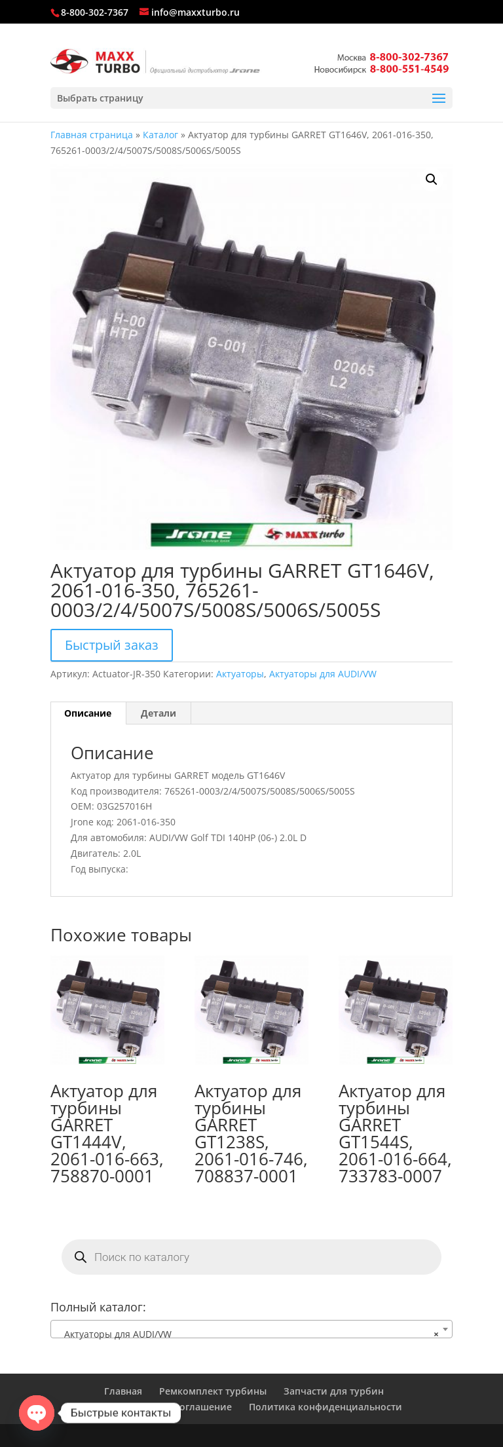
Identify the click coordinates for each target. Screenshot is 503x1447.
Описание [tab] (87, 713)
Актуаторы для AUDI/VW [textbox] (247, 1334)
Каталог (160, 134)
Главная (123, 1391)
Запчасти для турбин (334, 1391)
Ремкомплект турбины (213, 1391)
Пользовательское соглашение (159, 1406)
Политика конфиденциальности (325, 1406)
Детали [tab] (158, 713)
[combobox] (251, 1329)
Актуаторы (240, 673)
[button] (431, 179)
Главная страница (91, 134)
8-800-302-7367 (94, 12)
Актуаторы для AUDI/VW (323, 673)
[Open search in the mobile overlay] (251, 1257)
